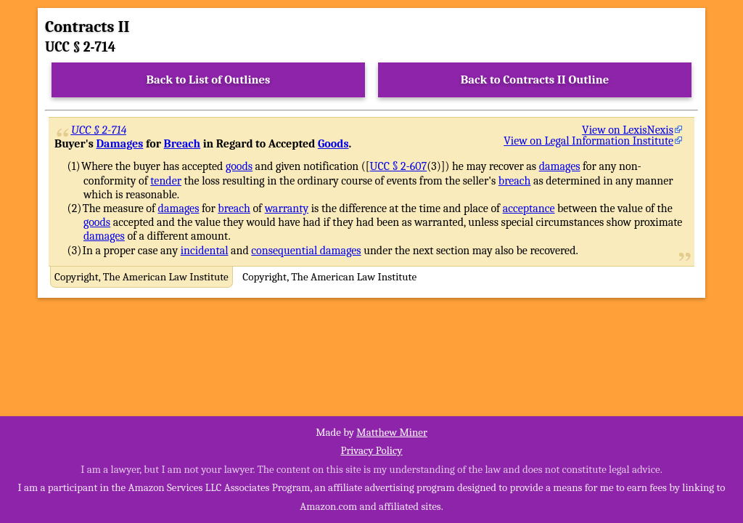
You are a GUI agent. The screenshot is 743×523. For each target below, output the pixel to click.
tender (165, 180)
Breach (182, 143)
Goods (333, 143)
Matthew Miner (391, 432)
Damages (119, 143)
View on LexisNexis (627, 130)
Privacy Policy (371, 450)
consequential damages (306, 250)
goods (239, 166)
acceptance (529, 208)
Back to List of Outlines (209, 79)
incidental (205, 250)
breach (514, 180)
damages (559, 166)
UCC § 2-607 (398, 166)
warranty (287, 208)
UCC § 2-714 (99, 130)
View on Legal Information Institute (588, 140)
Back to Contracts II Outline (535, 79)
